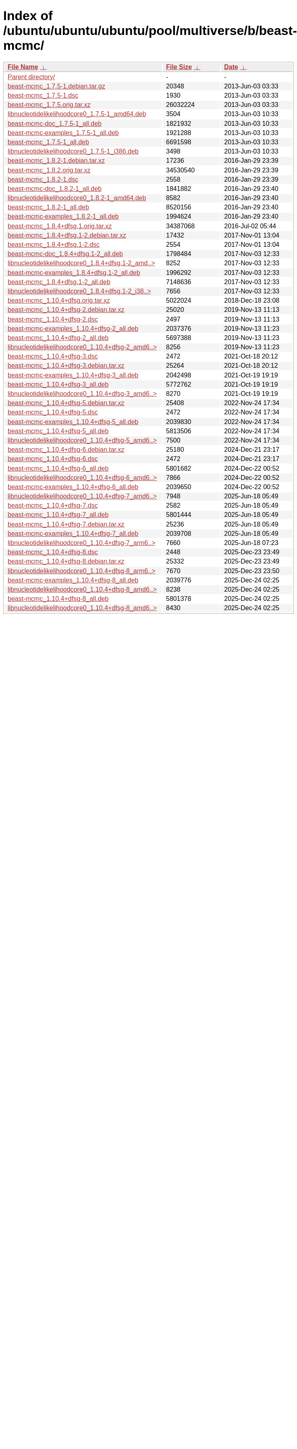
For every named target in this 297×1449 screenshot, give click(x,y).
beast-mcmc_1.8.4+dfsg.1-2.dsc (54, 244)
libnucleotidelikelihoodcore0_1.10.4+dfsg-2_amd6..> (82, 347)
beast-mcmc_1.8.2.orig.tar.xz (49, 170)
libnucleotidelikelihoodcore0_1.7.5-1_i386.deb (73, 151)
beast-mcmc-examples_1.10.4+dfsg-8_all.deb (73, 580)
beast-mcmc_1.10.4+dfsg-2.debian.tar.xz (66, 309)
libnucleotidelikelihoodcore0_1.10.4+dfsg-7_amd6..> (82, 496)
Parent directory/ (31, 77)
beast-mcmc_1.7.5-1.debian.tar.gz (56, 86)
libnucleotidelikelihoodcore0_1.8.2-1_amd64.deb (77, 198)
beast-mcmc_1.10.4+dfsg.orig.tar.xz (59, 300)
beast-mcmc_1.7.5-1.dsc (43, 95)
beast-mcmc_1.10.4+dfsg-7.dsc (53, 505)
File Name (23, 67)
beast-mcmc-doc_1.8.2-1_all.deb (55, 188)
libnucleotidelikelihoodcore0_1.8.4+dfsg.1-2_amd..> (81, 263)
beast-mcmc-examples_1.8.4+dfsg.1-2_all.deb (74, 272)
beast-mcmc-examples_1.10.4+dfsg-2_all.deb (73, 328)
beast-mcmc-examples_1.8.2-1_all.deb (63, 216)
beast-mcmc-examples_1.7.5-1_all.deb (63, 132)
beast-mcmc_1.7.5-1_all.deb (48, 142)
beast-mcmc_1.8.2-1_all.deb (48, 207)
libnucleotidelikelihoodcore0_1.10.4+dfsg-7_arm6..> (81, 542)
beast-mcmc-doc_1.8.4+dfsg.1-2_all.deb (65, 253)
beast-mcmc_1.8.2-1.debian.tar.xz (56, 160)
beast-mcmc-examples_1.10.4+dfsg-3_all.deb (73, 375)
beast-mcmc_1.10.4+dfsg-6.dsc (53, 458)
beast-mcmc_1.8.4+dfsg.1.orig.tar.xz (60, 226)
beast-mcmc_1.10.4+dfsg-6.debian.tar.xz (66, 449)
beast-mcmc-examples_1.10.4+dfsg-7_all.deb (73, 533)
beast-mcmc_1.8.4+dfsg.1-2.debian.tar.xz (67, 235)
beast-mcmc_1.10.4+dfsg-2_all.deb (58, 337)
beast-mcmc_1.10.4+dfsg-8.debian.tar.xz (66, 561)
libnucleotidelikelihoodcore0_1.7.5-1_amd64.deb (77, 114)
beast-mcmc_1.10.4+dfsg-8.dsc (53, 552)
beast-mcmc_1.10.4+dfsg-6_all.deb (58, 468)
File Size (179, 67)
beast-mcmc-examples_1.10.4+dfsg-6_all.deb (73, 487)
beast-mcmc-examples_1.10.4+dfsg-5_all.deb (73, 421)
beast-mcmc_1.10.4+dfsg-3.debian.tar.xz (66, 365)
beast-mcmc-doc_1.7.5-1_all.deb (55, 123)
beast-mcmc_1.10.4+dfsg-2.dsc (53, 319)
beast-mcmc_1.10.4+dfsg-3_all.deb (58, 384)
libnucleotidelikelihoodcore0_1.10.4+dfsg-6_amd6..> (82, 477)
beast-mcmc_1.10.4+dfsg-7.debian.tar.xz (66, 524)
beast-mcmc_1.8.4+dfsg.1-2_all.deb (59, 282)
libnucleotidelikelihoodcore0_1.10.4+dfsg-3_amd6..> (82, 393)
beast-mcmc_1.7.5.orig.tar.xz (49, 104)
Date (231, 67)
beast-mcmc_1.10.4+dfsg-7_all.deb (58, 514)
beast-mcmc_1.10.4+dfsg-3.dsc (53, 356)
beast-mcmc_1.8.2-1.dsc (43, 179)
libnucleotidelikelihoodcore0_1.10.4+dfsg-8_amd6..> (82, 589)
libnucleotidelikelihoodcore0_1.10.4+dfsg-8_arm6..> (81, 571)
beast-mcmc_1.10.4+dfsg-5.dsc (53, 412)
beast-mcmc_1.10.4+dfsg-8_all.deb (58, 598)
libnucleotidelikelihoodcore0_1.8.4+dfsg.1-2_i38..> (79, 291)
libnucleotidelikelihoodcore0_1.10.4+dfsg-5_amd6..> (82, 440)
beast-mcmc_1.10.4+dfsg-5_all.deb (58, 431)
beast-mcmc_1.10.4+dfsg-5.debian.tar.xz (66, 403)
